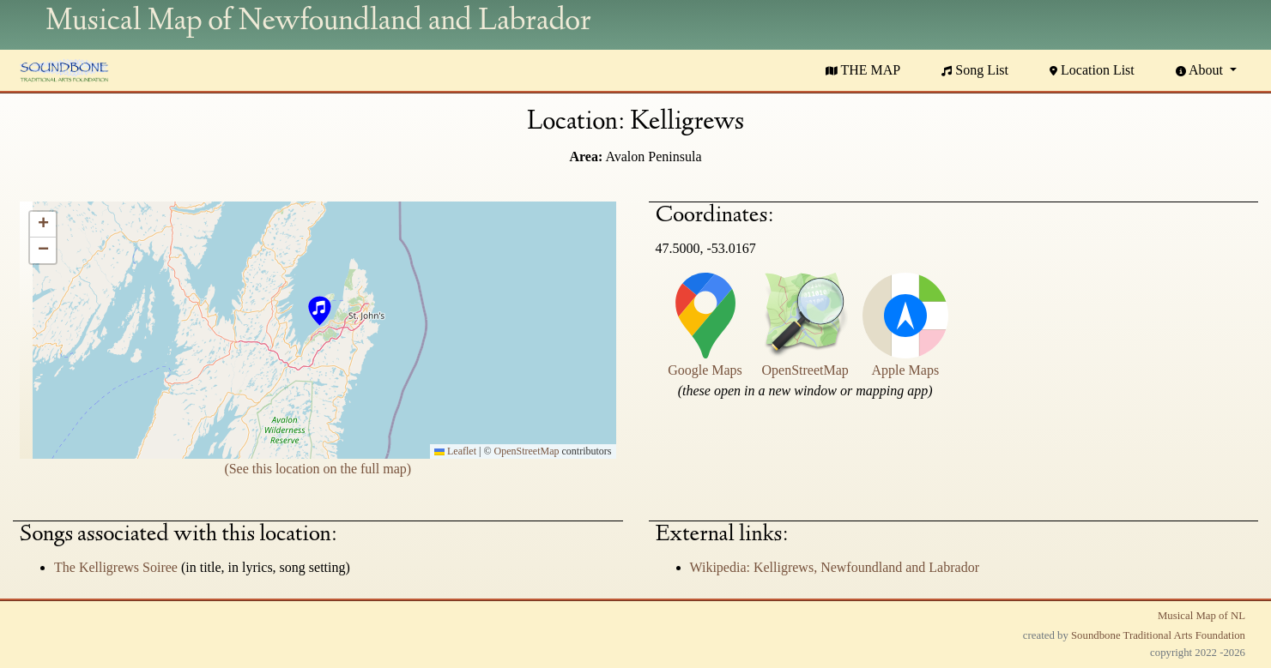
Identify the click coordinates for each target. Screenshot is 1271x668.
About (1201, 70)
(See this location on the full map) (317, 468)
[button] (318, 313)
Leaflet (455, 451)
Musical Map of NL (1201, 616)
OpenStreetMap (527, 451)
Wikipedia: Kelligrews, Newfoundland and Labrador (834, 567)
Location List (1092, 70)
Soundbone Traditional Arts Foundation (1158, 635)
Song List (974, 70)
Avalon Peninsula (653, 156)
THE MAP (863, 70)
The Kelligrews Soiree (117, 567)
